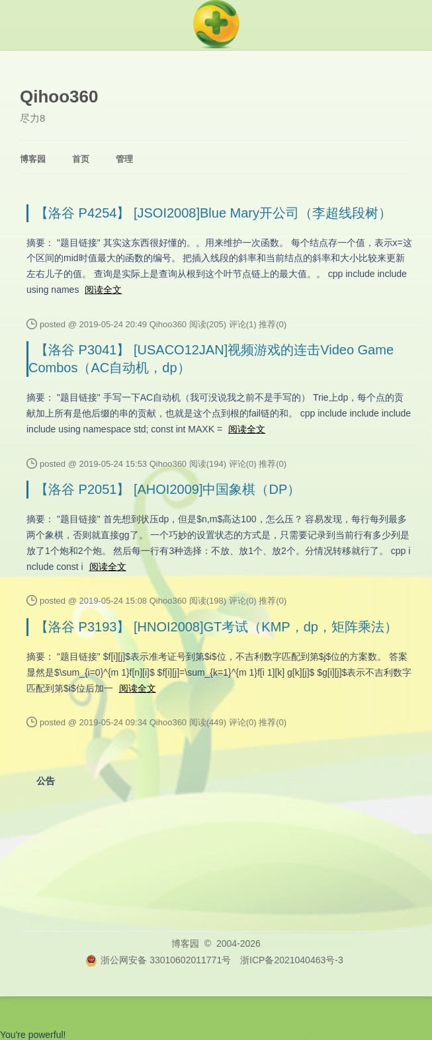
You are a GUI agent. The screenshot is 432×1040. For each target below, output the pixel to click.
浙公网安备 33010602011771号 (158, 960)
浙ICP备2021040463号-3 (291, 960)
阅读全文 (103, 289)
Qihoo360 (59, 96)
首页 (80, 159)
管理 (124, 159)
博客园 (33, 159)
